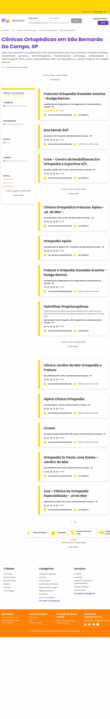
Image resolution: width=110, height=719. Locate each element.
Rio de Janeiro (10, 577)
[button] (72, 539)
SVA (30, 620)
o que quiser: (33, 18)
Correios (77, 574)
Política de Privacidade (66, 620)
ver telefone (83, 115)
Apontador (6, 30)
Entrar (103, 23)
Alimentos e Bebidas (47, 574)
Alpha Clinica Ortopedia (64, 399)
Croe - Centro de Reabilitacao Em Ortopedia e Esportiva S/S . (72, 161)
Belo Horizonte (10, 580)
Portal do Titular (63, 623)
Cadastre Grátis (100, 18)
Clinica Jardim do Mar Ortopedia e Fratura (73, 367)
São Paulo (8, 574)
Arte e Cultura (45, 580)
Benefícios (43, 594)
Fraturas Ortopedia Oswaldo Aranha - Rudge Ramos (74, 96)
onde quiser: (54, 18)
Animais (42, 577)
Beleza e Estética (46, 591)
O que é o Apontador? (10, 617)
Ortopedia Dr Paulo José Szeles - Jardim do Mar (71, 459)
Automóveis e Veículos (48, 584)
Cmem (49, 428)
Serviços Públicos (81, 587)
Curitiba (7, 587)
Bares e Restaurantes (48, 587)
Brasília (7, 584)
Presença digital (35, 623)
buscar (76, 21)
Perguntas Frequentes (10, 620)
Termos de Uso (7, 623)
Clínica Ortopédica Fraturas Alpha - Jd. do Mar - (74, 209)
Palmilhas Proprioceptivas (66, 306)
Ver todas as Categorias (49, 601)
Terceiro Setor (80, 590)
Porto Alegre (9, 591)
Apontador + (34, 617)
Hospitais (78, 577)
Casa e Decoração (47, 597)
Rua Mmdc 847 (56, 130)
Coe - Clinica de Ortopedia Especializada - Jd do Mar (66, 493)
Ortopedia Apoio (57, 241)
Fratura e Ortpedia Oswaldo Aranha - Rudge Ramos (75, 272)
